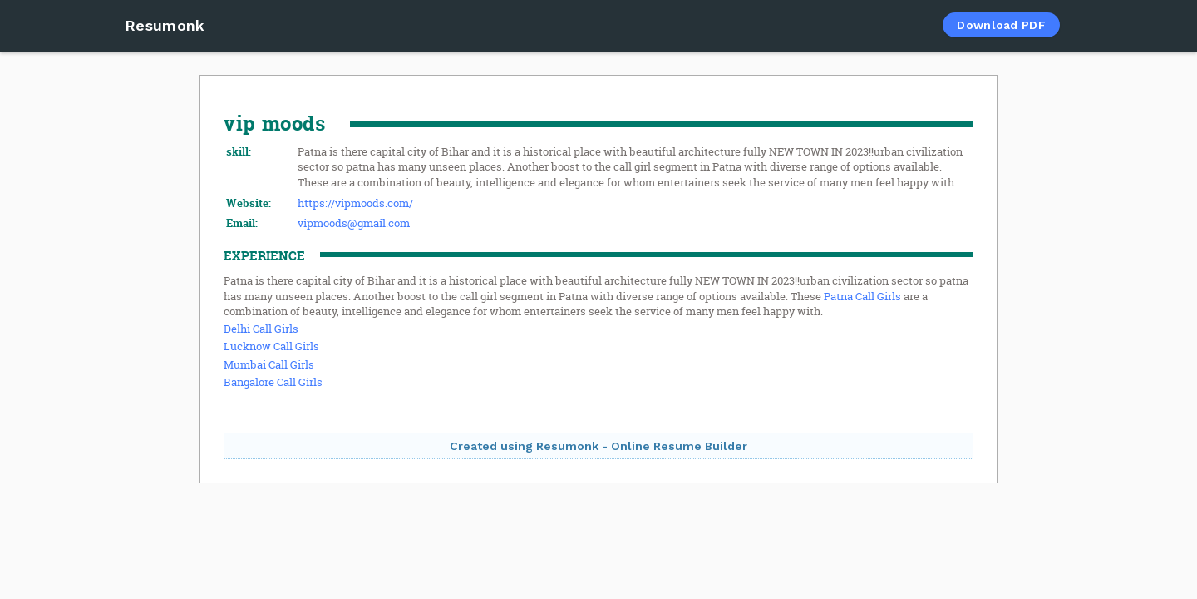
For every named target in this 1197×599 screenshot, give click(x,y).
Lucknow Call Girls (271, 346)
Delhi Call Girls (261, 328)
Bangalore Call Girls (273, 381)
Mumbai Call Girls (269, 364)
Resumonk (164, 25)
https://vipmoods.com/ (355, 203)
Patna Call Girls (862, 296)
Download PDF (1001, 25)
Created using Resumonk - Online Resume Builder (598, 446)
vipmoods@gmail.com (354, 222)
